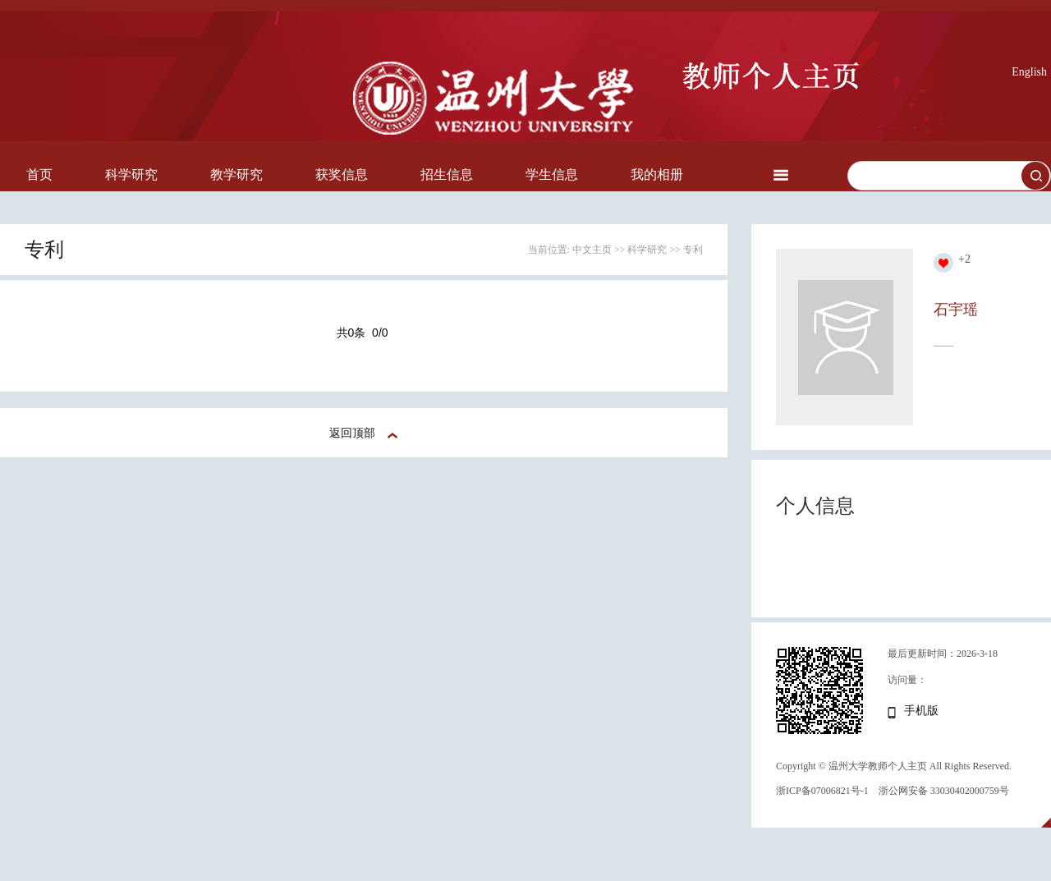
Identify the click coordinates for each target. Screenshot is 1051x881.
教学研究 (236, 174)
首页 (39, 174)
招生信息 (446, 174)
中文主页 (592, 249)
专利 (693, 249)
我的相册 (657, 174)
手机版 (921, 710)
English (1029, 72)
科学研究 (131, 174)
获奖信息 (341, 174)
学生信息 (552, 174)
